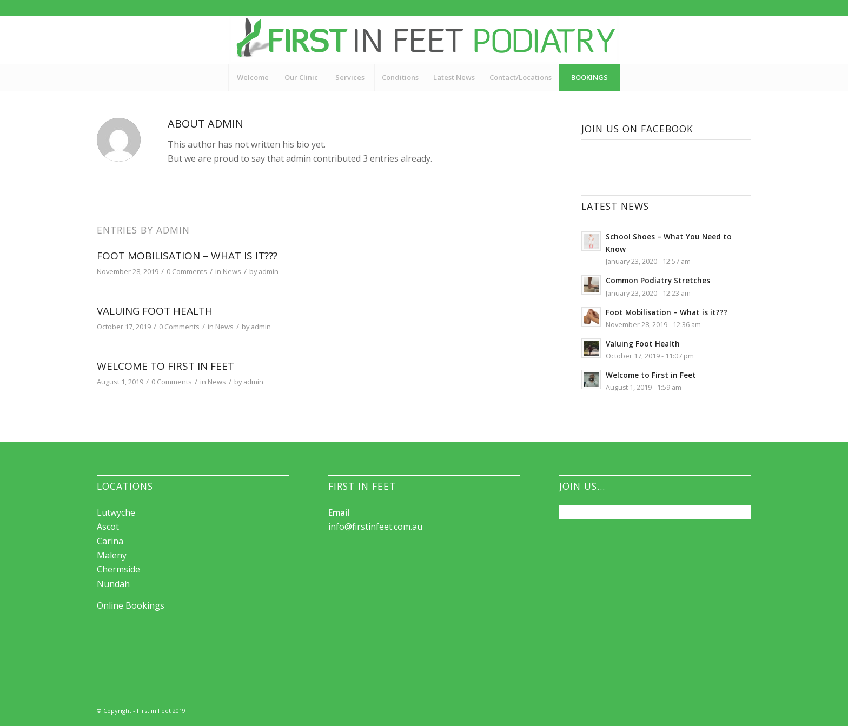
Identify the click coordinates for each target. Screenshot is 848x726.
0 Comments (187, 271)
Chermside (118, 569)
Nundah (113, 584)
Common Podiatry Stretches (658, 280)
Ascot (108, 526)
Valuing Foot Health (155, 311)
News (232, 271)
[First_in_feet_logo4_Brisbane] (424, 40)
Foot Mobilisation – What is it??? (187, 256)
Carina (110, 541)
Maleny (112, 555)
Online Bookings (130, 605)
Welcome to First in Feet (165, 366)
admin (269, 271)
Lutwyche (116, 512)
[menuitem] (252, 77)
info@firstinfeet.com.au (375, 526)
